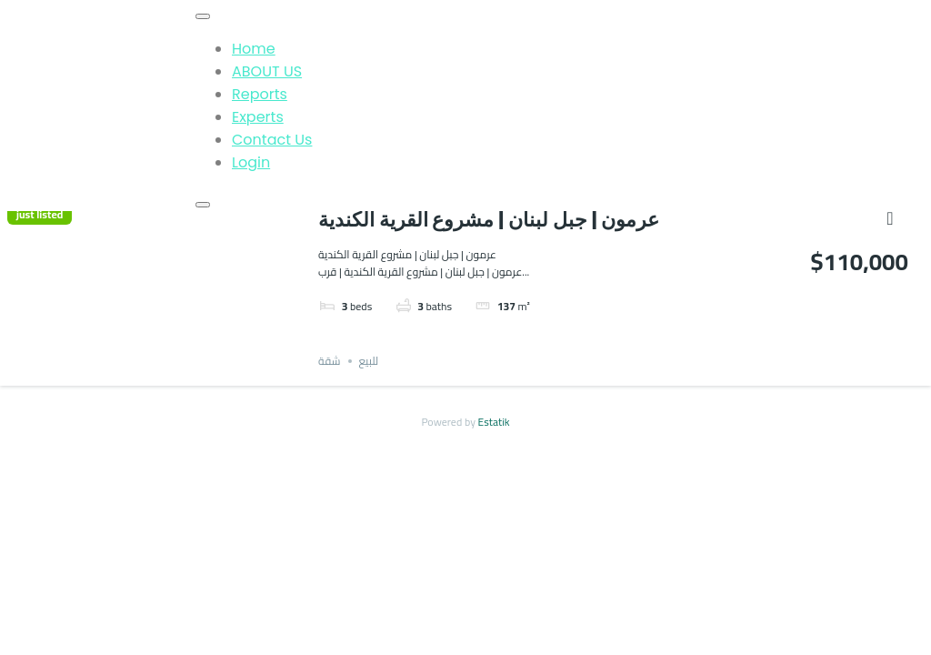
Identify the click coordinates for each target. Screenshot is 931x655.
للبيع (369, 360)
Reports (259, 94)
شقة (329, 360)
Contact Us (272, 139)
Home (253, 48)
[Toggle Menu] (202, 16)
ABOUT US (267, 71)
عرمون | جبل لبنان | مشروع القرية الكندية (488, 220)
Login (251, 162)
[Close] (202, 204)
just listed (39, 214)
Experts (258, 116)
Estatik (494, 421)
